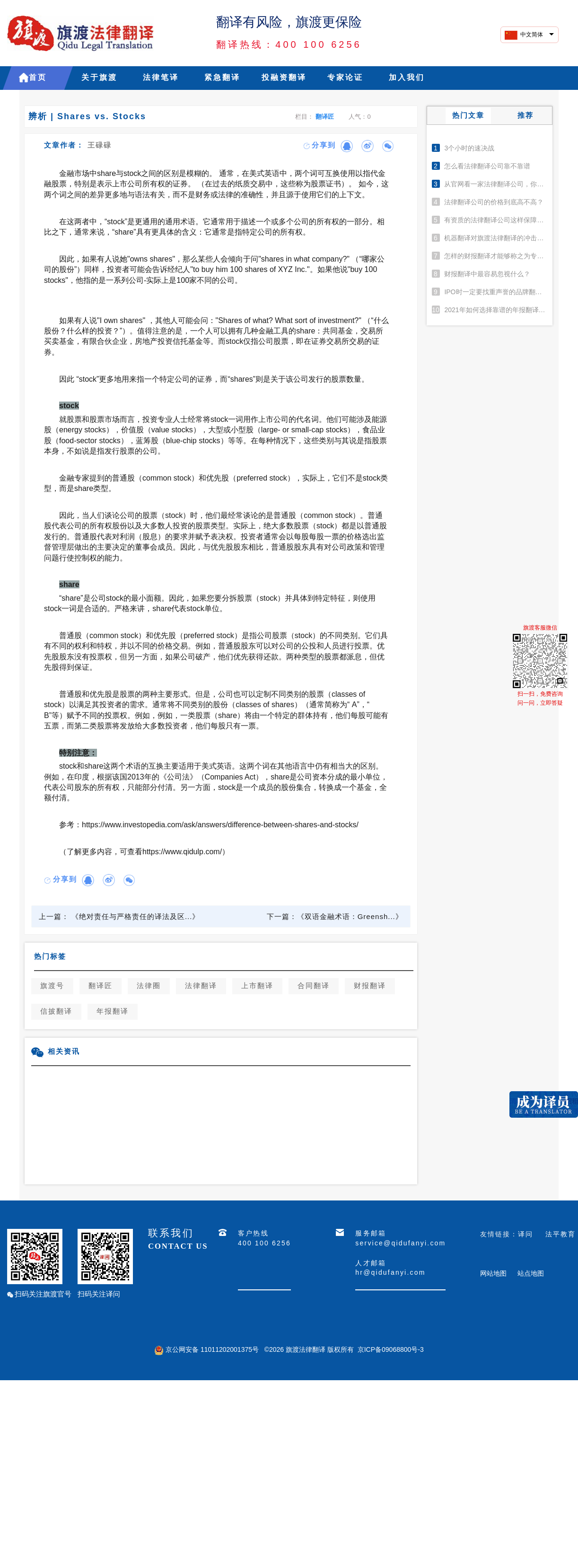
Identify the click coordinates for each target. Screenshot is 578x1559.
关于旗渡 (99, 78)
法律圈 (149, 986)
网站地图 (493, 1273)
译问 (525, 1234)
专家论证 (345, 78)
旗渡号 (52, 986)
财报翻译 (370, 986)
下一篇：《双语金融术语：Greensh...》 (335, 916)
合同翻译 (314, 986)
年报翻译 (112, 1012)
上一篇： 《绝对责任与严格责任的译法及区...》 (119, 916)
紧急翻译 (222, 78)
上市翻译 (257, 986)
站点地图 (530, 1273)
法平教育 (560, 1234)
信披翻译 (56, 1012)
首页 (38, 78)
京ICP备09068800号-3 (391, 1349)
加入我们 (407, 78)
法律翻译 (201, 986)
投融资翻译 (284, 78)
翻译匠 (324, 116)
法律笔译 (161, 78)
